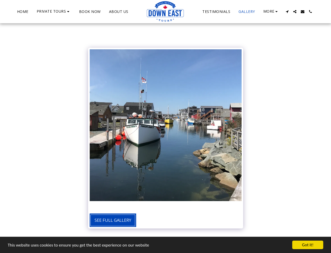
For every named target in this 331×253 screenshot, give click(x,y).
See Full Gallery (113, 220)
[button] (54, 11)
